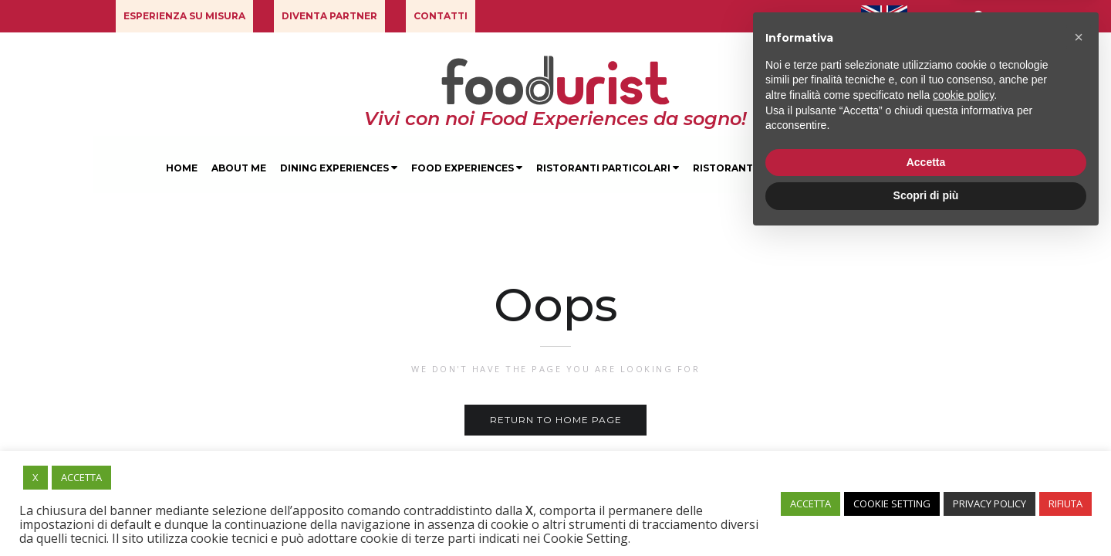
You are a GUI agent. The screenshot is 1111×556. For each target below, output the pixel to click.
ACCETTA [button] (81, 477)
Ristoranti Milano (746, 168)
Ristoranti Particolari (607, 168)
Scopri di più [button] (926, 513)
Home (182, 168)
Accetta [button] (926, 480)
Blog (929, 168)
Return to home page (556, 419)
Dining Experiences (338, 168)
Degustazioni (857, 168)
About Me (238, 168)
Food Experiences (466, 168)
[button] (184, 16)
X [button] (35, 477)
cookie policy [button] (963, 413)
